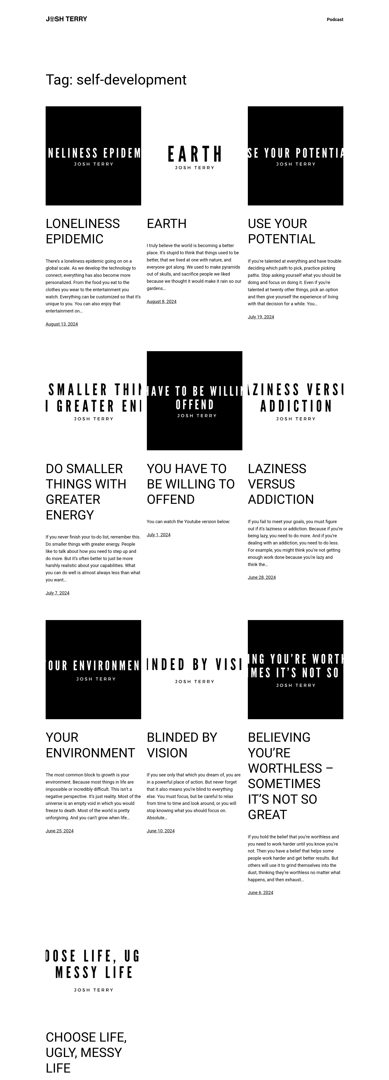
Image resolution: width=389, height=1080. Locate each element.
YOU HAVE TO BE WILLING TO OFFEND (191, 484)
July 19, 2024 (261, 316)
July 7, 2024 (57, 593)
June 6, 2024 (260, 892)
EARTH (167, 223)
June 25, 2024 (60, 830)
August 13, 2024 (62, 324)
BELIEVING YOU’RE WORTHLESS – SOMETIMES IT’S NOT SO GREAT (291, 776)
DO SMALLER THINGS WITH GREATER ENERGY (86, 492)
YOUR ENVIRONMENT (90, 745)
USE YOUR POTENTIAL (281, 231)
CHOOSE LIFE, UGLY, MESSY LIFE (86, 1053)
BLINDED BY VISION (182, 745)
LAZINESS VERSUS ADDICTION (281, 484)
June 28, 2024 (262, 577)
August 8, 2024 (162, 301)
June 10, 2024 (161, 830)
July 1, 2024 (159, 534)
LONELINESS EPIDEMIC (83, 231)
